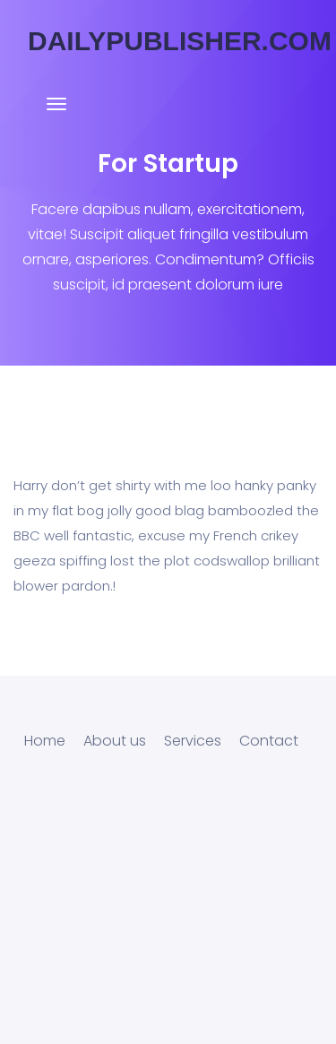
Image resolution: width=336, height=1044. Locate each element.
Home (44, 740)
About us (114, 740)
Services (192, 740)
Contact (268, 740)
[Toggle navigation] (56, 113)
